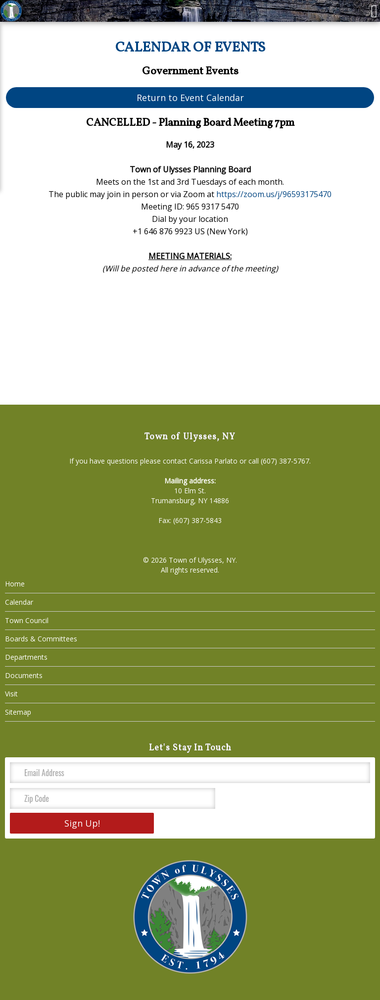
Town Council (26, 620)
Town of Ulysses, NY (202, 560)
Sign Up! (82, 823)
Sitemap (18, 712)
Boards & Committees (41, 638)
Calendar (19, 602)
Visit (11, 693)
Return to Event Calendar (190, 98)
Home (15, 583)
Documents (24, 675)
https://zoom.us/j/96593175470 (274, 194)
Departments (26, 657)
